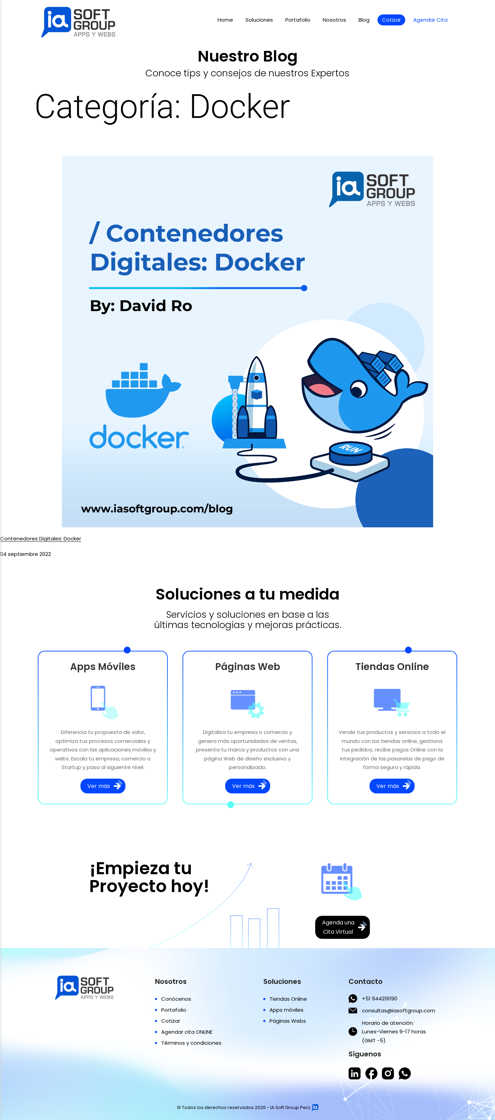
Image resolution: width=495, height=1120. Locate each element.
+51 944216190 (379, 998)
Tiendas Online (288, 998)
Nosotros (334, 19)
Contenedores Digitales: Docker (40, 538)
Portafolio (297, 19)
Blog (364, 19)
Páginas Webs (288, 1020)
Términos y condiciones (191, 1042)
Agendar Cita (430, 19)
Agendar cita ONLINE (186, 1031)
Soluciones (259, 19)
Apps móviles (287, 1009)
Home (225, 19)
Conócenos (176, 998)
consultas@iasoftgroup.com (398, 1010)
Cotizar (391, 19)
